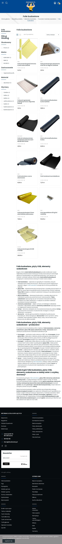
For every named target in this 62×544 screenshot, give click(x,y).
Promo (6, 48)
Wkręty (34, 523)
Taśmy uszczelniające (36, 519)
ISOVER (6, 63)
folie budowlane (37, 361)
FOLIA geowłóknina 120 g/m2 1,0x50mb (48, 213)
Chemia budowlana (37, 418)
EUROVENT (7, 57)
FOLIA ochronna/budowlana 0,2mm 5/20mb (48, 101)
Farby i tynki (35, 434)
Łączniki (3, 528)
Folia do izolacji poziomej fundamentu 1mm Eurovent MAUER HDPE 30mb (25, 139)
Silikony (34, 497)
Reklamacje (4, 429)
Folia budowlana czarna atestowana (24, 177)
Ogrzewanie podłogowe (9, 73)
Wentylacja (35, 516)
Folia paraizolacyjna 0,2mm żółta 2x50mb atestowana (25, 213)
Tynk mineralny (5, 514)
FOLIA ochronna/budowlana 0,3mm (48, 139)
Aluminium (7, 83)
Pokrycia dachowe (37, 494)
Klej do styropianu (37, 481)
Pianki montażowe (37, 489)
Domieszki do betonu (38, 420)
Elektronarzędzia (36, 423)
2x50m (6, 98)
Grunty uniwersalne (6, 494)
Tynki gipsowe (5, 522)
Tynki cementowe (6, 519)
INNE (6, 60)
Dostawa (3, 426)
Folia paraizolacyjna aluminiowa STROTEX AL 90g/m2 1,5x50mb (50, 64)
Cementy (35, 531)
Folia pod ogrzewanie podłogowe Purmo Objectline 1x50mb (26, 101)
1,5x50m (7, 92)
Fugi (2, 483)
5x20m (6, 104)
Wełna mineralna (35, 509)
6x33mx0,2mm (9, 110)
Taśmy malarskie (6, 511)
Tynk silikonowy (5, 517)
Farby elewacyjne (37, 426)
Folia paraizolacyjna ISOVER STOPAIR (25, 249)
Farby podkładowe (37, 429)
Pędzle (34, 528)
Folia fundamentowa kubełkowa (49, 176)
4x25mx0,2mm (9, 101)
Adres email (6, 458)
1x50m (6, 95)
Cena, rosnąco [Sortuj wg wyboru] (52, 35)
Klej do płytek (5, 500)
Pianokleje (35, 492)
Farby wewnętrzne (37, 431)
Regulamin (4, 420)
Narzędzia (35, 486)
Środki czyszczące (6, 508)
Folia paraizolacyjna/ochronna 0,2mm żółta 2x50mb (26, 64)
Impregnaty (4, 486)
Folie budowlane (5, 30)
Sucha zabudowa (37, 500)
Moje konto (4, 418)
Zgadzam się (8, 541)
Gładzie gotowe (5, 489)
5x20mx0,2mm (9, 107)
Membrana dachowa (38, 483)
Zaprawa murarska (6, 525)
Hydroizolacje (5, 497)
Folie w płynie (36, 513)
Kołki (33, 525)
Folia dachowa (36, 437)
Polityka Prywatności (7, 423)
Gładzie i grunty (5, 492)
